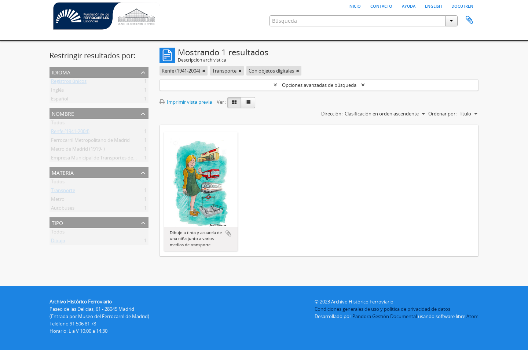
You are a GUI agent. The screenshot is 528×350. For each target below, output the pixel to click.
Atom (472, 316)
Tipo (57, 222)
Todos (58, 124)
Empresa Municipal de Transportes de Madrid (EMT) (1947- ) (115, 159)
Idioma (61, 72)
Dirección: (331, 113)
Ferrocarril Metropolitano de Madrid (90, 141)
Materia (63, 172)
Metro (58, 200)
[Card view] (234, 102)
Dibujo (58, 242)
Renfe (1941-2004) (70, 132)
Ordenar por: (442, 113)
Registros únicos (69, 82)
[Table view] (248, 102)
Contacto (381, 5)
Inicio (354, 5)
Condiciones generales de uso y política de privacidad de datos (382, 309)
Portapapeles (469, 20)
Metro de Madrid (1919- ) (78, 150)
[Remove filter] (203, 70)
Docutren (462, 5)
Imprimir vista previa (186, 102)
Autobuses (62, 209)
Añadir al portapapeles (228, 233)
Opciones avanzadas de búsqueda (319, 85)
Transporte (63, 191)
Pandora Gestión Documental (384, 316)
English (433, 5)
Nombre (63, 113)
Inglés (57, 91)
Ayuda (408, 5)
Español (59, 100)
